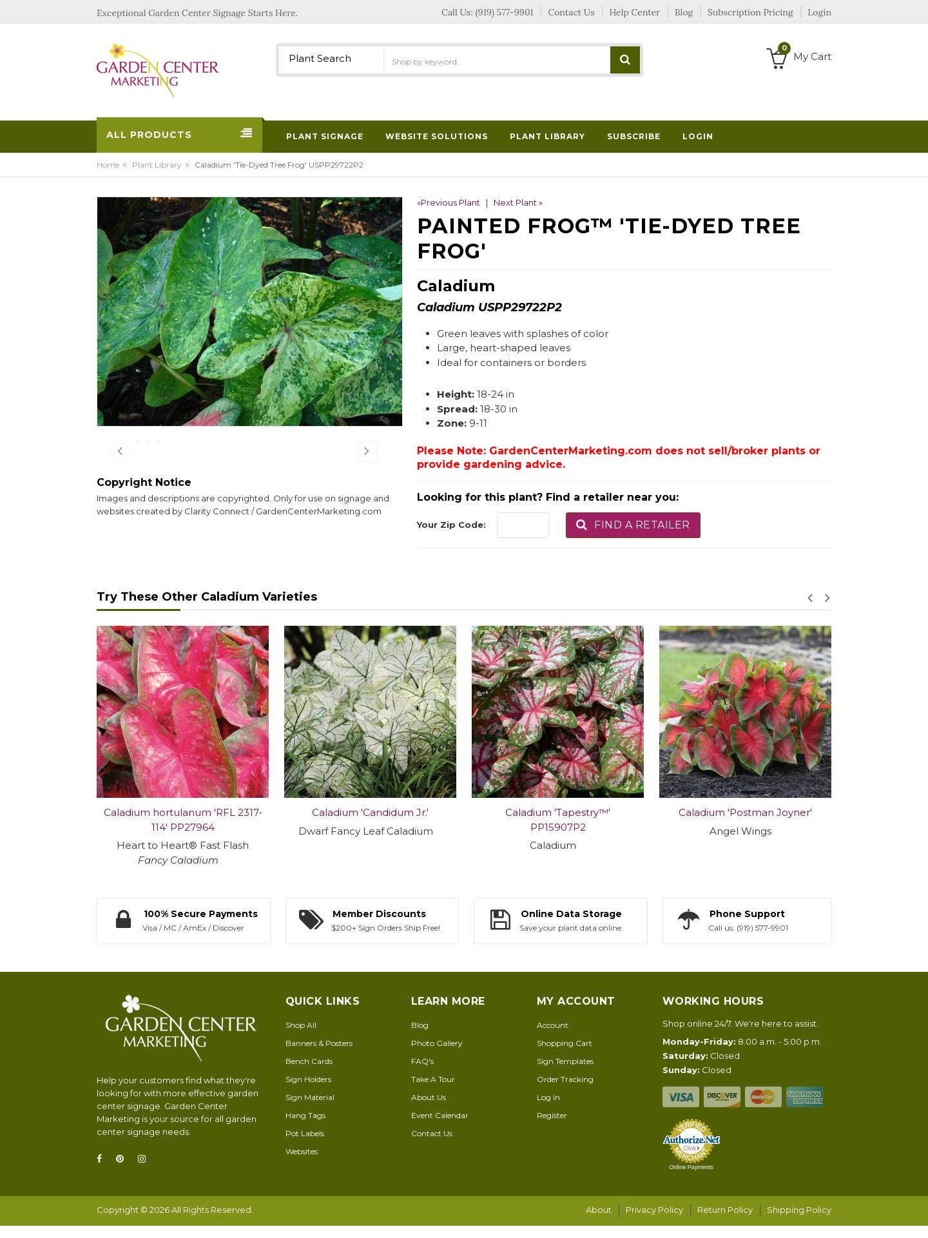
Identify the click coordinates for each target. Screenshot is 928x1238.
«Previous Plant (448, 202)
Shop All (300, 1038)
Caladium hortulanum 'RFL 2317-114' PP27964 (183, 833)
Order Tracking (565, 1093)
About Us (428, 1111)
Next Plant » (518, 202)
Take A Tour (433, 1093)
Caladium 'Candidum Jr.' (370, 826)
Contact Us (431, 1147)
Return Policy (725, 1224)
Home (108, 164)
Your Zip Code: (451, 524)
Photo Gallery (437, 1056)
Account (552, 1038)
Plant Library (157, 164)
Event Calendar (440, 1129)
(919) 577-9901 (505, 12)
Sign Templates (565, 1074)
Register (552, 1129)
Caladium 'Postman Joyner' (745, 826)
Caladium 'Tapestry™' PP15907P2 (557, 833)
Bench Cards (309, 1074)
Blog (420, 1038)
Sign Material (309, 1111)
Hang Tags (305, 1129)
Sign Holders (308, 1093)
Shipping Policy (799, 1224)
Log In (548, 1111)
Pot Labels (304, 1147)
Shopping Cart (564, 1056)
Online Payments (691, 1180)
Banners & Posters (319, 1056)
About (599, 1224)
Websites (301, 1165)
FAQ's (422, 1074)
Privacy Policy (654, 1224)
